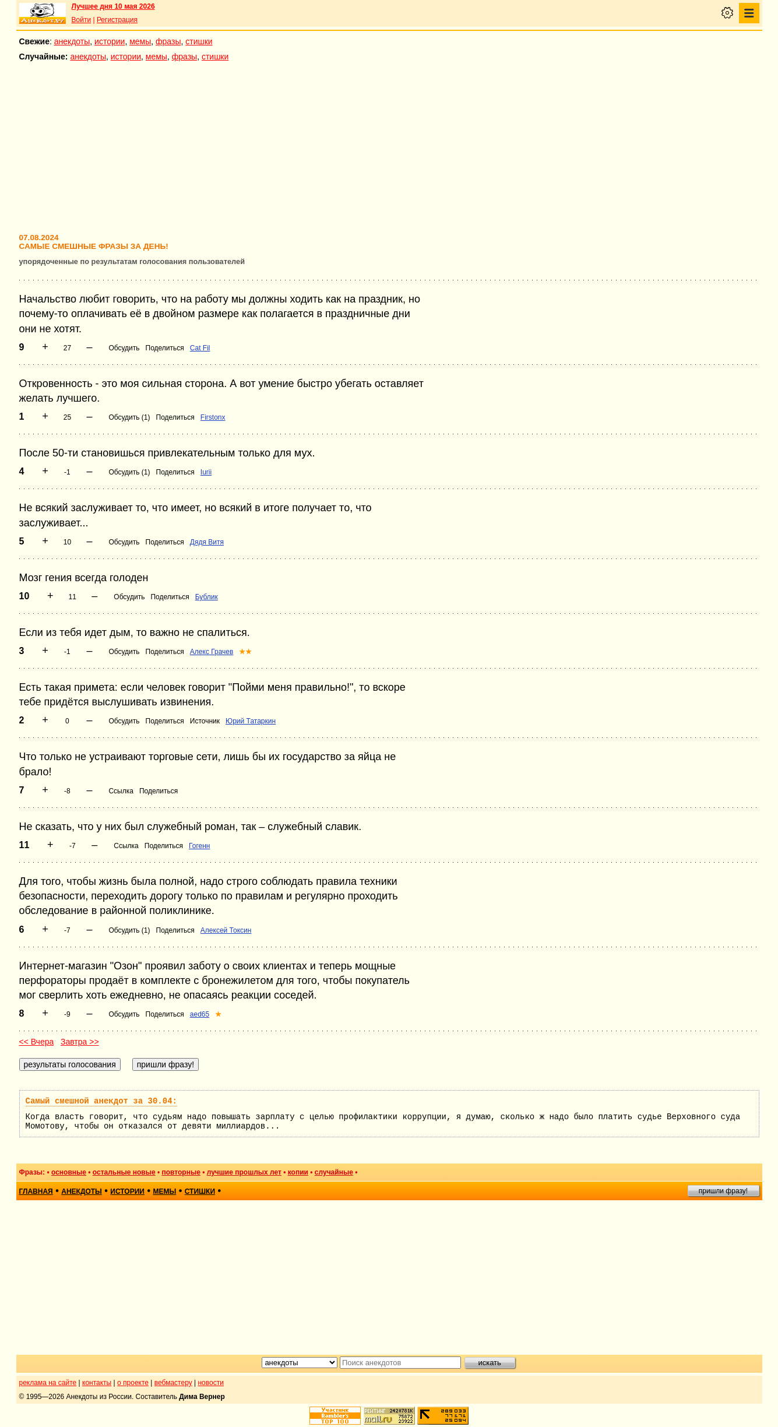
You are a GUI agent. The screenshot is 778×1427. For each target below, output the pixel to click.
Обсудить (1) (129, 417)
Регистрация (117, 20)
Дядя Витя (207, 542)
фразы (168, 41)
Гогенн (199, 846)
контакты (96, 1383)
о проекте (133, 1383)
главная (36, 1191)
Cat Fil (200, 348)
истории (109, 41)
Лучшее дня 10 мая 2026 (113, 6)
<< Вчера (36, 1041)
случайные (334, 1172)
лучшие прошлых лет (244, 1172)
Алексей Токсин (226, 930)
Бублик (206, 597)
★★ (245, 652)
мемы (140, 41)
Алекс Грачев (212, 652)
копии (298, 1172)
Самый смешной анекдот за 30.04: (101, 1101)
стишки (198, 41)
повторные (181, 1172)
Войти (81, 20)
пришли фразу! (723, 1191)
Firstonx (213, 417)
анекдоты (72, 41)
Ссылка (120, 791)
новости (210, 1383)
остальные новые (124, 1172)
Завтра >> (80, 1041)
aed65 (199, 1014)
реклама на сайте (48, 1383)
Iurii (206, 472)
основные (68, 1172)
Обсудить (123, 348)
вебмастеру (173, 1383)
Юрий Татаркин (251, 721)
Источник (205, 721)
